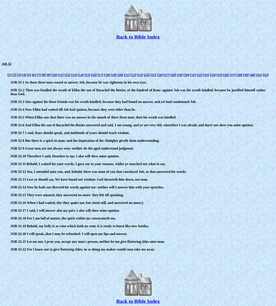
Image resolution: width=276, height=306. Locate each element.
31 (193, 75)
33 (206, 75)
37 (232, 75)
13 (74, 75)
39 (246, 75)
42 (265, 75)
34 (213, 75)
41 (259, 75)
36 (226, 75)
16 (94, 75)
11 (61, 75)
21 (127, 75)
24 (146, 75)
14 (80, 75)
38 (239, 75)
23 (140, 75)
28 (173, 75)
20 (120, 75)
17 (100, 75)
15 (87, 75)
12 (67, 75)
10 (54, 75)
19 (113, 75)
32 (199, 75)
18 (107, 75)
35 (219, 75)
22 (133, 75)
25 (153, 75)
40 (252, 75)
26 (160, 75)
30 (186, 75)
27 (166, 75)
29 (179, 75)
